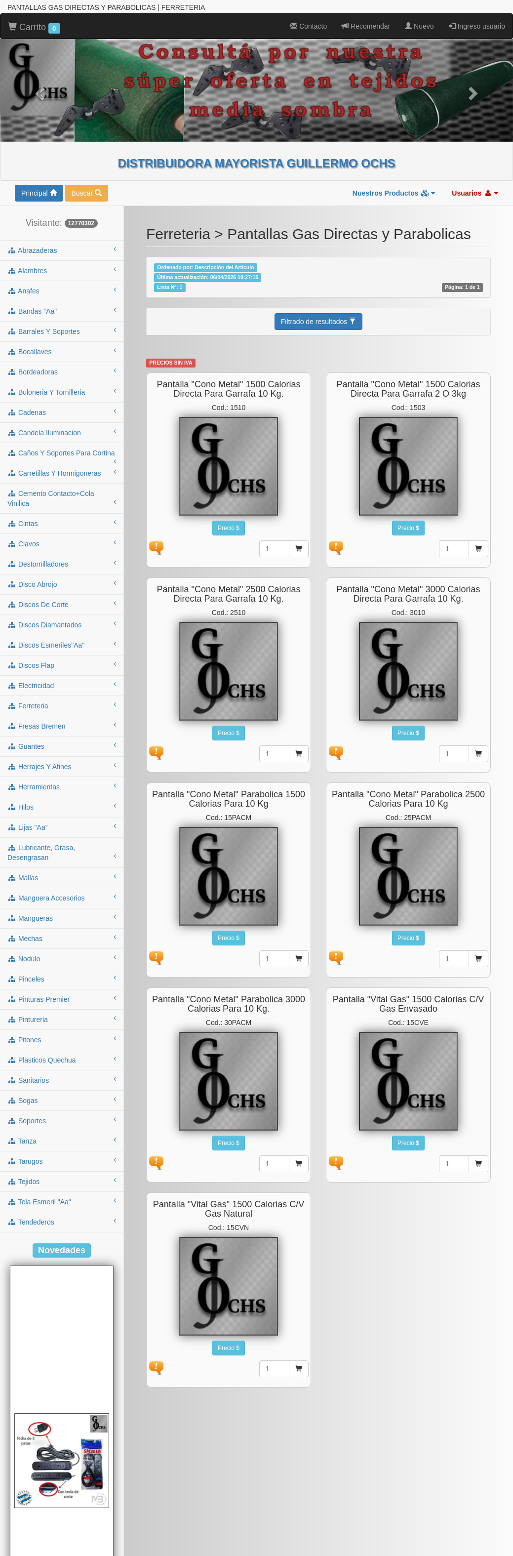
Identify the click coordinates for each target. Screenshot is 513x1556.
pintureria (61, 1019)
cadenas (61, 412)
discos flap (61, 664)
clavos (61, 543)
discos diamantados (61, 624)
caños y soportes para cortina (61, 456)
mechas (61, 938)
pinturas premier (61, 998)
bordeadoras (61, 371)
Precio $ (228, 528)
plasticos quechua (61, 1059)
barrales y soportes (61, 331)
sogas (61, 1100)
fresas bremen (61, 725)
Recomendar (366, 26)
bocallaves (61, 351)
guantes (61, 745)
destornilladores (61, 563)
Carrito (34, 28)
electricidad (61, 685)
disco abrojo (61, 583)
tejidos (61, 1181)
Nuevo (419, 26)
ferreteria (61, 705)
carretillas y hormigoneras (61, 472)
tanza (61, 1140)
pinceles (61, 978)
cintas (61, 523)
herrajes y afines (61, 766)
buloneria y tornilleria (61, 391)
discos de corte (61, 604)
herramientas (61, 786)
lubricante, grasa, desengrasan (61, 852)
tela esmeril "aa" (61, 1201)
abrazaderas (61, 250)
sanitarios (61, 1079)
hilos (61, 806)
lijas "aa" (61, 826)
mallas (61, 877)
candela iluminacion (61, 432)
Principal (39, 193)
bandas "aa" (61, 310)
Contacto (308, 26)
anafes (61, 290)
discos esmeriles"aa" (61, 644)
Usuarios (475, 193)
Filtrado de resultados (318, 322)
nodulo (61, 958)
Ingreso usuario (477, 26)
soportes (61, 1120)
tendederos (61, 1221)
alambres (61, 270)
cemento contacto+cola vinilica (61, 498)
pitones (61, 1039)
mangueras (61, 917)
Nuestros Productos (394, 193)
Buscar (86, 193)
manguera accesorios (61, 897)
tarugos (61, 1160)
